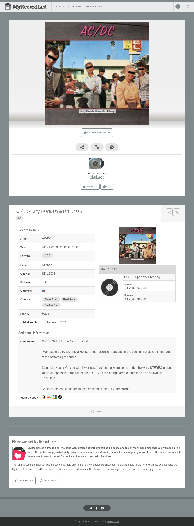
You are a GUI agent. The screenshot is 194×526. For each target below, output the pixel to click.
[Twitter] (91, 508)
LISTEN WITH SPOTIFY (97, 132)
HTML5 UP (113, 521)
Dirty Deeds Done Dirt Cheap (56, 211)
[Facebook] (97, 508)
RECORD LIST (89, 186)
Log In (60, 6)
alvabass (97, 178)
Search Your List (188, 6)
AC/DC (21, 211)
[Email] (103, 508)
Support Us (24, 480)
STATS (107, 186)
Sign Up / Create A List (87, 6)
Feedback (48, 480)
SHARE (97, 411)
